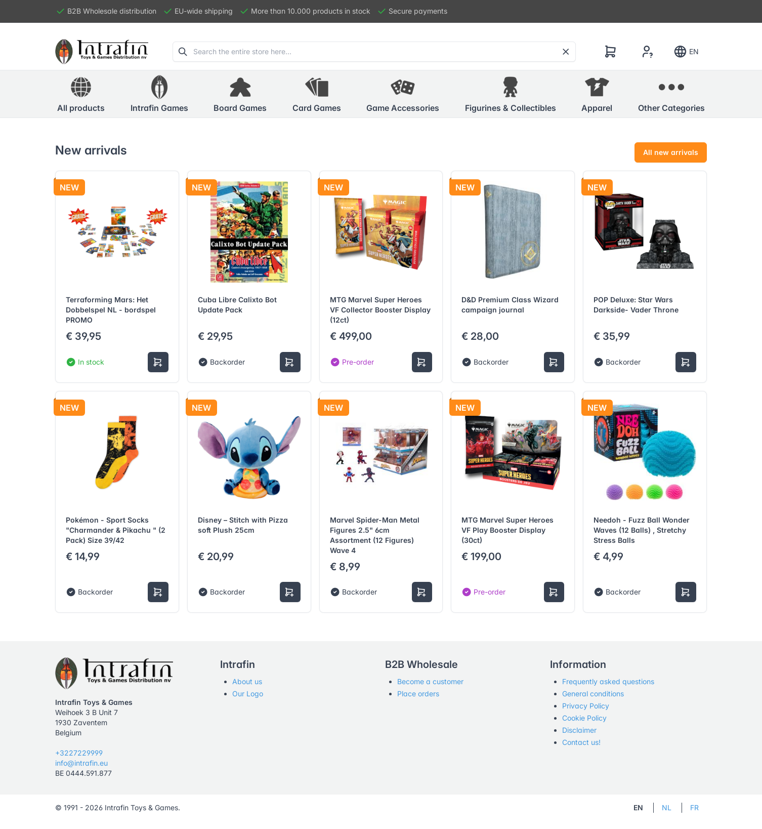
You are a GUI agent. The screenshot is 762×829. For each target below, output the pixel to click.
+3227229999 (79, 752)
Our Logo (247, 693)
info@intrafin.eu (81, 763)
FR (694, 807)
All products (81, 93)
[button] (159, 94)
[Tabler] (101, 51)
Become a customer (430, 681)
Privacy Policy (585, 705)
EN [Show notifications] (686, 52)
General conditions (593, 693)
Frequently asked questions (608, 681)
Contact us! (581, 742)
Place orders (418, 693)
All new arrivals (670, 152)
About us (247, 681)
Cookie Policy (584, 718)
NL (666, 807)
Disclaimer (579, 730)
